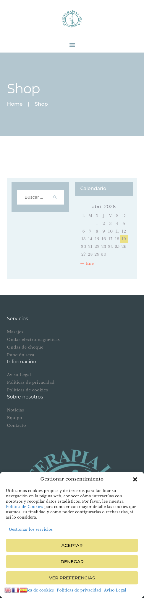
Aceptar (72, 545)
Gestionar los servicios (31, 529)
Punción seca (21, 354)
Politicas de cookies (27, 390)
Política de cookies (36, 590)
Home (15, 104)
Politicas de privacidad (79, 590)
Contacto (16, 425)
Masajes (15, 331)
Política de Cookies (24, 506)
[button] (135, 479)
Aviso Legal (115, 590)
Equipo (14, 417)
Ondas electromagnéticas (33, 339)
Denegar (71, 561)
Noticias (15, 410)
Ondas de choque (25, 347)
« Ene (88, 263)
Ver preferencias (72, 578)
